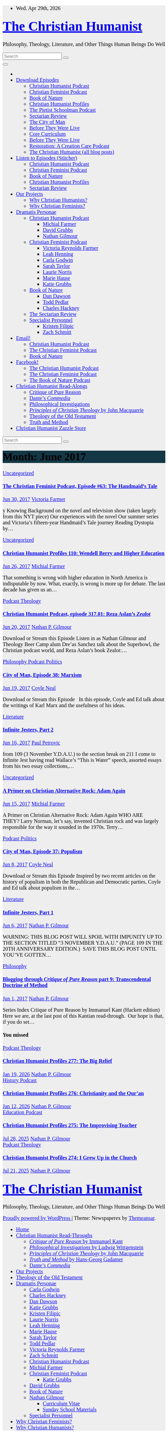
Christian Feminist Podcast (58, 92)
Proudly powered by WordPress (37, 1218)
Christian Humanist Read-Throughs (54, 1235)
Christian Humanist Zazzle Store (51, 428)
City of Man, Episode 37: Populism (42, 851)
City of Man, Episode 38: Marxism (42, 675)
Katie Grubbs (57, 284)
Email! (23, 338)
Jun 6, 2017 (15, 925)
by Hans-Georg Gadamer (76, 1259)
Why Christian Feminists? (57, 206)
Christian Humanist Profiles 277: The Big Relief (57, 1061)
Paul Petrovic (45, 743)
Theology (30, 601)
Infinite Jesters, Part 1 (28, 912)
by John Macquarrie (86, 410)
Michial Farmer (59, 224)
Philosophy (15, 661)
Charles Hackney (61, 308)
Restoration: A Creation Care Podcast (69, 146)
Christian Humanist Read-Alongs (51, 386)
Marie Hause (56, 278)
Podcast (11, 601)
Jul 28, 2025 (16, 1138)
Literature (13, 717)
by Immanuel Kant (76, 1241)
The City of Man (47, 122)
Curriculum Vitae (61, 1403)
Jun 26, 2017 (16, 566)
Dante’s (49, 398)
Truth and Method (48, 422)
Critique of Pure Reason (55, 392)
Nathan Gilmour (60, 236)
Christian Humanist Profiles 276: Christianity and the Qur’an (73, 1093)
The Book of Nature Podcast (59, 380)
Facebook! (27, 362)
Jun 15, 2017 (16, 804)
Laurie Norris (57, 272)
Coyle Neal (43, 688)
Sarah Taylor (56, 266)
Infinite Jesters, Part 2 (28, 730)
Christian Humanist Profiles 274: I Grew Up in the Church (70, 1157)
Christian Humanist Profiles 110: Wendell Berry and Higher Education (83, 553)
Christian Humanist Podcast (59, 86)
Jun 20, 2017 (16, 627)
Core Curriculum (47, 134)
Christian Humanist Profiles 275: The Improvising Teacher (70, 1125)
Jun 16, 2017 (16, 743)
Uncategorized (18, 473)
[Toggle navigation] (5, 64)
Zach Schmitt (57, 332)
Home (22, 1229)
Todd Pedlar (56, 302)
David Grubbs (58, 230)
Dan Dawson (56, 296)
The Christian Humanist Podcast (64, 368)
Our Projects (29, 194)
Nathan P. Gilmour (51, 627)
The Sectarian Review (52, 314)
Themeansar (141, 1218)
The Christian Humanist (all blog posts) (71, 152)
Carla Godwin (58, 260)
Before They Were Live (54, 128)
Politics (54, 661)
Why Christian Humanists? (58, 200)
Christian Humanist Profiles (59, 104)
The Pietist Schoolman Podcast (62, 110)
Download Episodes (37, 80)
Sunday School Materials (70, 1409)
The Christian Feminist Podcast (63, 350)
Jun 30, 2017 (16, 499)
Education (14, 1112)
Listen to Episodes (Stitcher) (46, 158)
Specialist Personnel (50, 320)
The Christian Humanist (72, 26)
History (11, 1080)
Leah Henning (58, 254)
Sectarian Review (48, 116)
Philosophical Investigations (59, 404)
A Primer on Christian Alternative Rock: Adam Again (64, 791)
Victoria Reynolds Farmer (70, 248)
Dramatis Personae (36, 212)
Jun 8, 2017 (15, 864)
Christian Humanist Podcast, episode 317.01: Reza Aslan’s (77, 614)
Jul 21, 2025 (16, 1170)
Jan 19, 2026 (16, 1074)
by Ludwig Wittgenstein (86, 1247)
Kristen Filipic (58, 326)
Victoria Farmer (48, 499)
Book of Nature (46, 98)
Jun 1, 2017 (15, 998)
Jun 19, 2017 (16, 688)
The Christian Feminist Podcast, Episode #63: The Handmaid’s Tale (80, 486)
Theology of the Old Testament (62, 416)
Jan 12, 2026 (16, 1106)
